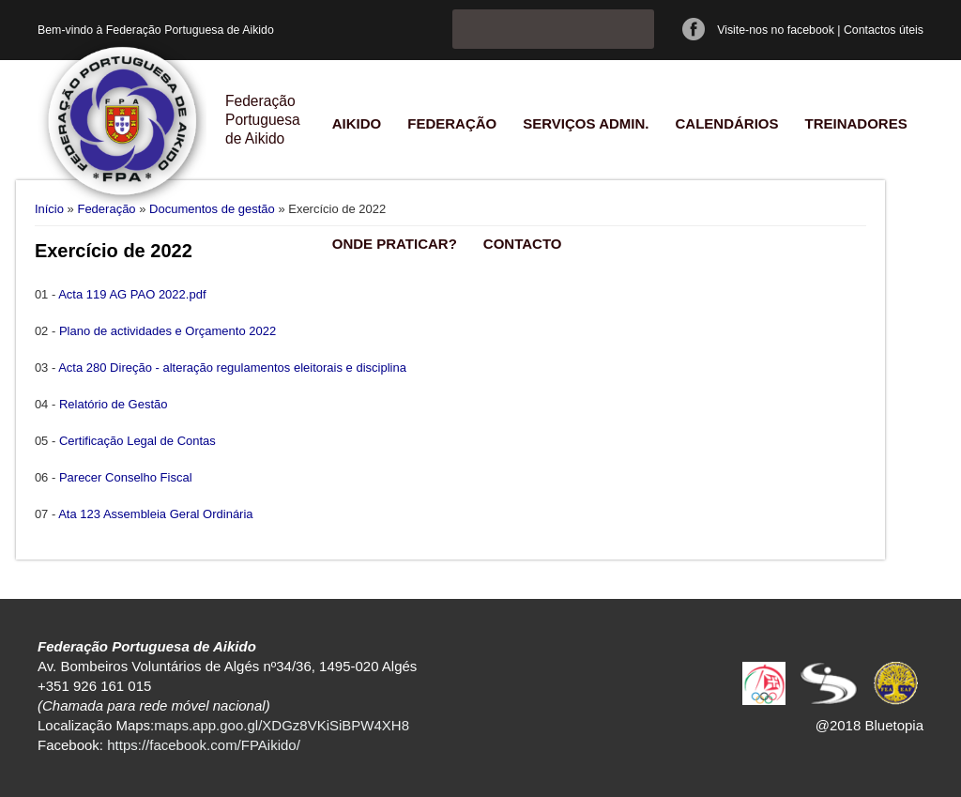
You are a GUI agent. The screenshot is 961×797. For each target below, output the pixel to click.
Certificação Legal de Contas (137, 441)
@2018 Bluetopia (869, 725)
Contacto (522, 244)
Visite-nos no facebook (775, 30)
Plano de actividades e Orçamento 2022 (167, 331)
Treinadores (855, 123)
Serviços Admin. (585, 123)
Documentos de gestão (212, 209)
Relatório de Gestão (113, 404)
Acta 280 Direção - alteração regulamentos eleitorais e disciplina (232, 367)
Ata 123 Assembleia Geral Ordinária (155, 514)
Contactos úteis (883, 30)
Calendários (726, 123)
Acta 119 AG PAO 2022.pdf (132, 294)
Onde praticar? (394, 244)
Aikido (357, 123)
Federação (451, 123)
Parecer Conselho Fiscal (125, 477)
